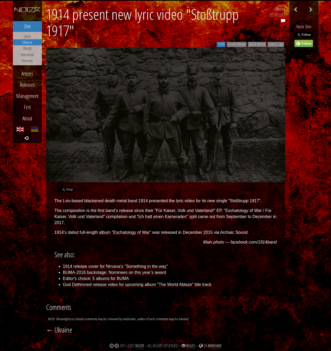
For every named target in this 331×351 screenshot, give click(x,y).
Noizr (139, 346)
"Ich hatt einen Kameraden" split (167, 216)
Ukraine (279, 9)
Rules (190, 346)
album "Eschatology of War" (125, 232)
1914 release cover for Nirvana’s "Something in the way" (115, 266)
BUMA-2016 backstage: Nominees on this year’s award (114, 272)
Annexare (215, 346)
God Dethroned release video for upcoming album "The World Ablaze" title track (137, 284)
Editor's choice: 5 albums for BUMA (96, 278)
